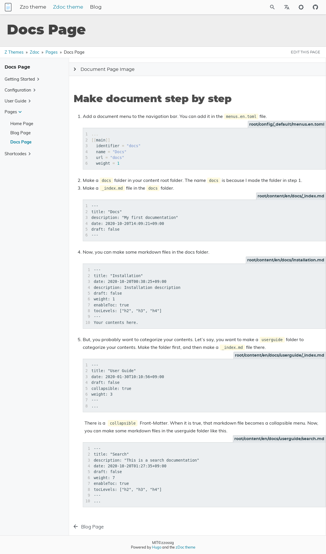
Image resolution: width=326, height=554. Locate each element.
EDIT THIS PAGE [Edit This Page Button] (305, 52)
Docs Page (21, 142)
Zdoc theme (101, 7)
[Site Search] (257, 7)
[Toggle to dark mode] (301, 7)
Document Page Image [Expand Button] (103, 69)
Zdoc (34, 52)
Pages (52, 52)
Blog (129, 7)
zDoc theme (185, 547)
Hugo (156, 547)
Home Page (21, 123)
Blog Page (20, 132)
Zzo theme (66, 7)
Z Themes (14, 52)
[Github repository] (315, 7)
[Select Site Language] (287, 7)
